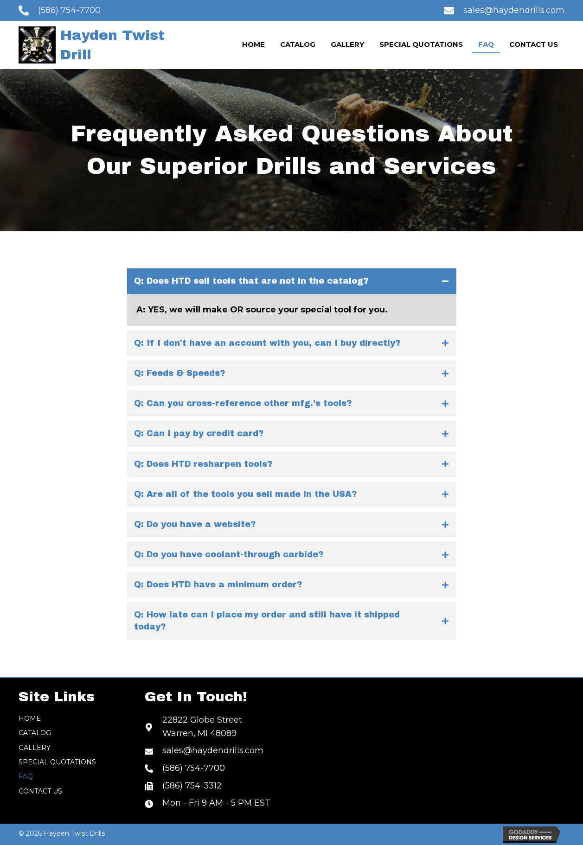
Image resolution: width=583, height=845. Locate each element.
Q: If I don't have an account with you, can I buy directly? (267, 343)
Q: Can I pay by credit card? (198, 433)
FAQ (26, 776)
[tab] (291, 281)
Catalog (35, 733)
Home (30, 718)
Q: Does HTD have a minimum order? (218, 584)
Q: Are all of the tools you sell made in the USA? (245, 494)
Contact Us (40, 791)
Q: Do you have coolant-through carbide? (228, 554)
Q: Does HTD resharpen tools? (203, 464)
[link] (253, 45)
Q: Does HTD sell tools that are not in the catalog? (251, 281)
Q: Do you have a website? (195, 524)
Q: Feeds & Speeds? (179, 373)
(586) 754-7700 (69, 10)
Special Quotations (57, 762)
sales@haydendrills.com (513, 10)
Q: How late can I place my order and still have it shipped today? (267, 620)
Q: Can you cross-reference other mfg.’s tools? (243, 403)
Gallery (35, 747)
